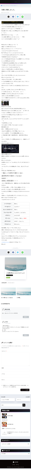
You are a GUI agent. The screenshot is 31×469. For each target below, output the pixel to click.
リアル (13, 465)
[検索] (24, 405)
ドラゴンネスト (11, 283)
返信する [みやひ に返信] (25, 335)
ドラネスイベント (6, 242)
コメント (4, 351)
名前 (3, 368)
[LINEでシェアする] (22, 16)
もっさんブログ (15, 2)
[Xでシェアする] (8, 16)
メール (3, 374)
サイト (3, 380)
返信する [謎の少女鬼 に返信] (25, 317)
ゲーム (17, 465)
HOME (15, 462)
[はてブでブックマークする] (18, 16)
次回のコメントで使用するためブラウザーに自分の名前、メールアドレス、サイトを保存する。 (16, 386)
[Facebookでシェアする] (13, 16)
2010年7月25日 (7, 311)
